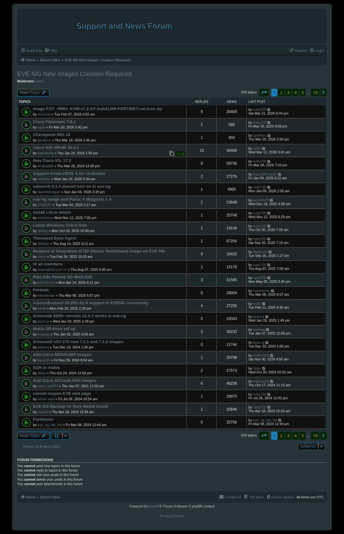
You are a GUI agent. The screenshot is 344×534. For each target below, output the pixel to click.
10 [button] (315, 92)
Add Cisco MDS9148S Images (62, 354)
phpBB (154, 506)
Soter (41, 373)
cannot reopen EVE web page (62, 393)
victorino (43, 114)
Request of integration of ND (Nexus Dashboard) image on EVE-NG (99, 251)
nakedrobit (45, 153)
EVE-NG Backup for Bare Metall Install (70, 406)
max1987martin (265, 174)
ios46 (41, 308)
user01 (42, 412)
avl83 (257, 148)
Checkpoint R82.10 (51, 134)
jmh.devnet (45, 282)
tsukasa (43, 334)
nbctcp (42, 231)
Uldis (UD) (261, 355)
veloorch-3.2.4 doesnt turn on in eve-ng (72, 186)
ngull (41, 127)
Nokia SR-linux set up (54, 328)
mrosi (41, 256)
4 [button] (295, 92)
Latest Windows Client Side (60, 225)
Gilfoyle (43, 244)
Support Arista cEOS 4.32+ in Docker (69, 173)
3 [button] (288, 92)
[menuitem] (50, 50)
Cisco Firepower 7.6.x (54, 121)
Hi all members (48, 264)
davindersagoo (48, 192)
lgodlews (44, 140)
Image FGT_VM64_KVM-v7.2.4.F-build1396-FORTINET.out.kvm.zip (97, 108)
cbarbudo (260, 252)
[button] (264, 92)
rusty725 (259, 109)
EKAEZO (44, 205)
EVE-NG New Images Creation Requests (74, 73)
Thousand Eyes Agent (55, 238)
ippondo (43, 360)
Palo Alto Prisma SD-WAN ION (63, 277)
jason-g (43, 321)
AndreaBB (45, 166)
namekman (45, 295)
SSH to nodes (46, 367)
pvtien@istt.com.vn (52, 269)
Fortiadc (41, 290)
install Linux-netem (52, 212)
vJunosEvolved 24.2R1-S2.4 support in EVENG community (90, 302)
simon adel (45, 399)
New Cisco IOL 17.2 (52, 160)
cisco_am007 (47, 386)
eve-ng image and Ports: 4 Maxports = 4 (72, 199)
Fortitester (43, 419)
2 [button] (281, 92)
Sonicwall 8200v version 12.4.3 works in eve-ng (79, 315)
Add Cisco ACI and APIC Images (65, 380)
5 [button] (302, 92)
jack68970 (261, 200)
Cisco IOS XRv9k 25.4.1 (56, 147)
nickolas (43, 179)
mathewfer (261, 381)
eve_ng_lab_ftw (49, 425)
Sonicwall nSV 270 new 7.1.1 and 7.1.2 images (78, 341)
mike (39, 81)
